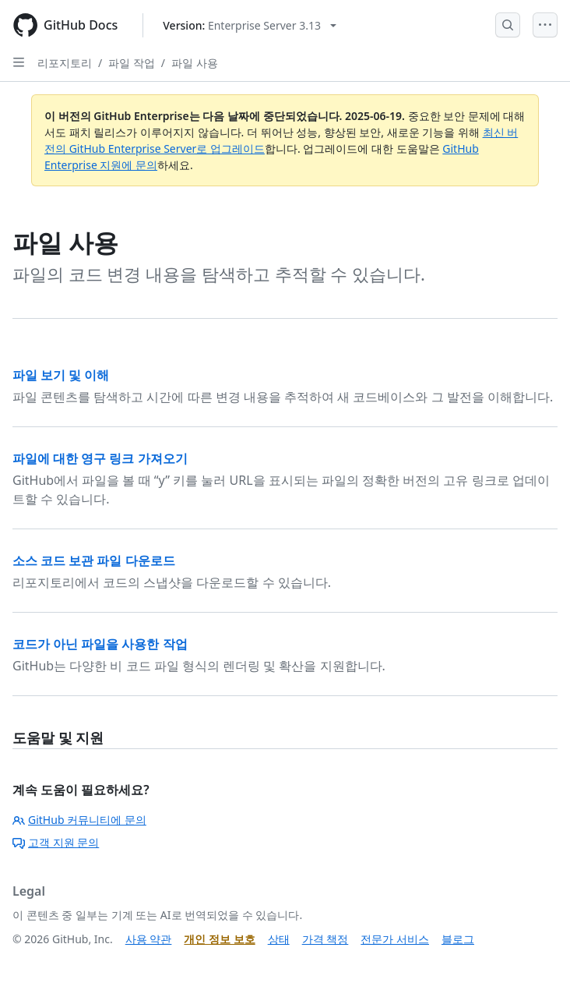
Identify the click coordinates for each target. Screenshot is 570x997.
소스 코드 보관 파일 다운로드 (93, 560)
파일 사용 (194, 62)
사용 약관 (148, 939)
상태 (279, 939)
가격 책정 (325, 939)
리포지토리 (64, 62)
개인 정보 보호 (219, 939)
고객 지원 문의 (55, 842)
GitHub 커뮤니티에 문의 (79, 819)
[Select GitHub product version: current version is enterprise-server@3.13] (249, 25)
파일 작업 (131, 62)
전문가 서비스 (395, 939)
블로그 (458, 939)
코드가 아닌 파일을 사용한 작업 (100, 643)
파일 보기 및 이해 (60, 375)
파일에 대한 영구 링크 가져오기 (100, 458)
